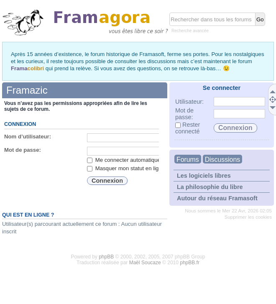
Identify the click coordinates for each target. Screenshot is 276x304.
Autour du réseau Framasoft (217, 198)
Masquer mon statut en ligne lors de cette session (152, 168)
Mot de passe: (22, 150)
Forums (187, 159)
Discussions (222, 159)
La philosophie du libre (210, 187)
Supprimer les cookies (248, 217)
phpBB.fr (189, 263)
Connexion (20, 124)
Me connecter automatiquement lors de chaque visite (156, 160)
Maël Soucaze (145, 263)
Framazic (27, 90)
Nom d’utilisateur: (27, 136)
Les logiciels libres (204, 175)
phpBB (106, 257)
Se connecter (221, 87)
